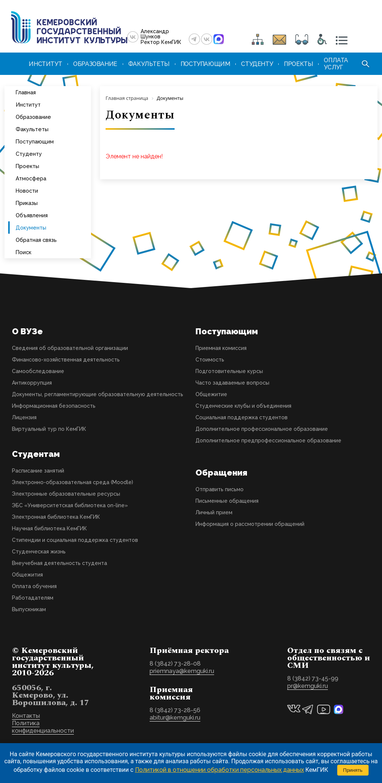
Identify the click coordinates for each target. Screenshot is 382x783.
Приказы (27, 203)
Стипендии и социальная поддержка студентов (75, 540)
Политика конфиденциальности (43, 727)
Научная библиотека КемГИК (49, 528)
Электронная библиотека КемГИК (56, 517)
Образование (33, 117)
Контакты (26, 715)
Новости (27, 190)
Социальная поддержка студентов (241, 417)
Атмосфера (31, 178)
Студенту (29, 154)
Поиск (23, 252)
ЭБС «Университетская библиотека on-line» (70, 505)
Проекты (27, 166)
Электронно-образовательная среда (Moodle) (72, 482)
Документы (31, 227)
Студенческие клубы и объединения (243, 406)
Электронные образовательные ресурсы (66, 494)
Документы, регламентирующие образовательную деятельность (97, 394)
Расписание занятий (38, 471)
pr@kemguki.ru (307, 685)
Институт (28, 104)
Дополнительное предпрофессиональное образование (268, 440)
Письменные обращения (227, 501)
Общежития (27, 575)
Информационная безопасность (54, 406)
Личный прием (213, 512)
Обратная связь (36, 240)
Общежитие (211, 394)
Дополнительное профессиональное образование (261, 429)
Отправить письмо (219, 489)
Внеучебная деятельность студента (59, 563)
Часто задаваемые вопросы (232, 383)
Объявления (32, 215)
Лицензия (24, 417)
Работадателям (32, 598)
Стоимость (209, 360)
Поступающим (35, 141)
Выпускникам (29, 609)
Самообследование (38, 371)
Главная (26, 92)
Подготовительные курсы (229, 371)
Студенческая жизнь (39, 552)
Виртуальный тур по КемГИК (49, 429)
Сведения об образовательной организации (70, 348)
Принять (353, 770)
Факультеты (32, 129)
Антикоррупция (32, 383)
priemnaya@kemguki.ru (182, 671)
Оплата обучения (34, 586)
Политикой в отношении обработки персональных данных (219, 769)
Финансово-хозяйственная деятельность (66, 360)
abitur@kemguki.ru (175, 717)
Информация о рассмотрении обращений (249, 524)
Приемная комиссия (221, 348)
